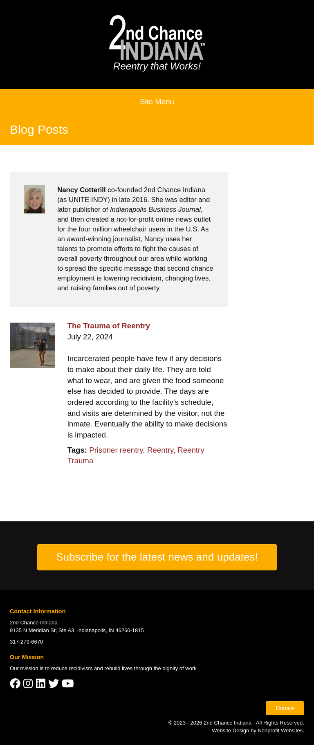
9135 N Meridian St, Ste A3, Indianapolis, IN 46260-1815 (77, 630)
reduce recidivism (72, 668)
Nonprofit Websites (280, 730)
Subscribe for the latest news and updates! (157, 557)
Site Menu (157, 101)
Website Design (231, 730)
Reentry (160, 450)
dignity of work (179, 668)
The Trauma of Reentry (108, 325)
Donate (285, 708)
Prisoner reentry (116, 450)
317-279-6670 (26, 642)
